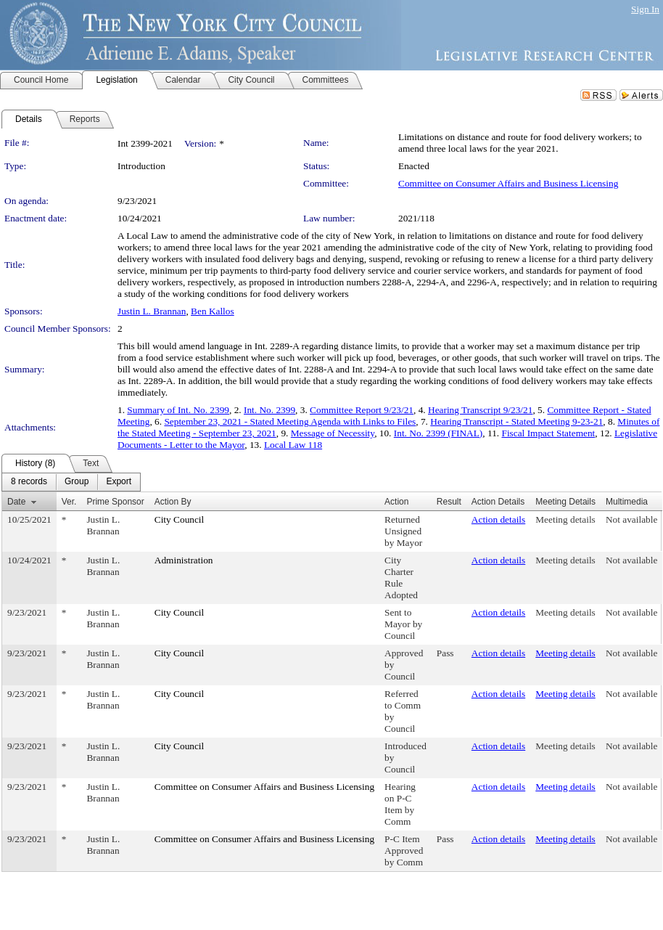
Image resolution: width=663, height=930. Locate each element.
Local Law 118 (293, 444)
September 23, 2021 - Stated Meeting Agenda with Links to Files (290, 421)
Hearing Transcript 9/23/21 (480, 409)
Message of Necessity (332, 433)
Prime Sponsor (115, 502)
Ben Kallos (212, 311)
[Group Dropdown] (76, 482)
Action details (498, 519)
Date (16, 502)
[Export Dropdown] (118, 482)
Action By (173, 502)
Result (449, 502)
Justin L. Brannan (152, 311)
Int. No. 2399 (269, 409)
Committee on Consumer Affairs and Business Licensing (508, 183)
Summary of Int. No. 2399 (178, 409)
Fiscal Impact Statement (548, 433)
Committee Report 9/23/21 (361, 409)
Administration (184, 560)
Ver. (69, 502)
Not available (631, 519)
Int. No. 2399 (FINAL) (438, 433)
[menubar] (71, 482)
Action (396, 502)
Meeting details (565, 519)
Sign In (645, 9)
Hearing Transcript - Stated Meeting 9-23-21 (516, 421)
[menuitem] (29, 482)
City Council (180, 519)
